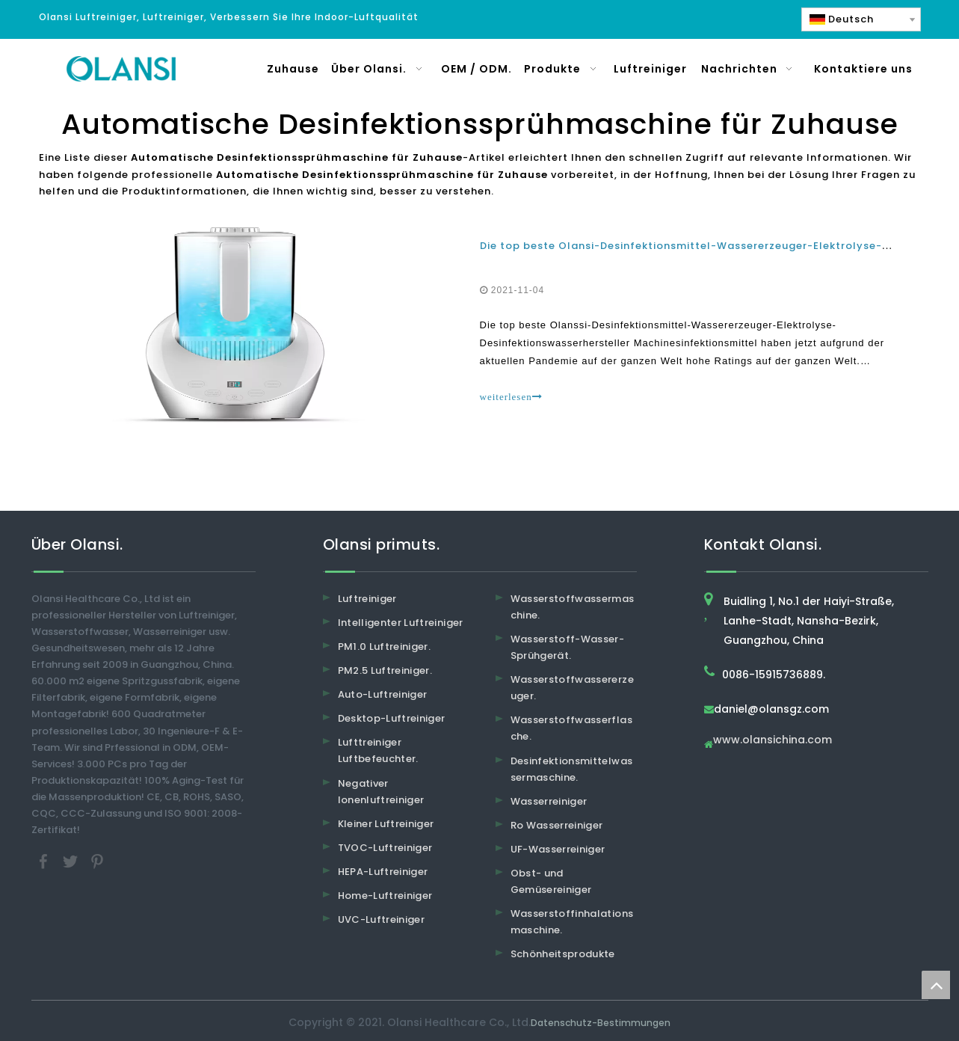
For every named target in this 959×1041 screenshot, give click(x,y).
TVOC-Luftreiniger (385, 848)
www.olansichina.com (772, 740)
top (936, 985)
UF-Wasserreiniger (558, 849)
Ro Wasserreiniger (557, 825)
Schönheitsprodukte (563, 954)
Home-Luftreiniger (385, 895)
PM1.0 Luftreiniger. (384, 646)
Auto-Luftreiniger (383, 694)
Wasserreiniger (549, 801)
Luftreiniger (367, 599)
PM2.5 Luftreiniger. (385, 670)
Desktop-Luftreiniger (391, 718)
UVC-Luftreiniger (381, 919)
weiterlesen (511, 396)
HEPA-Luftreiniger (383, 872)
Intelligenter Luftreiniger (400, 622)
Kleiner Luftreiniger (386, 824)
